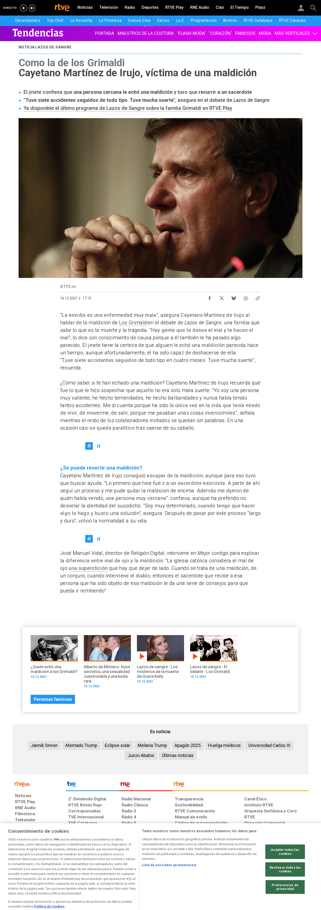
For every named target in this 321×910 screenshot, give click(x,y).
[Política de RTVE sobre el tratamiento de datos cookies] (106, 871)
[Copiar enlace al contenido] (258, 297)
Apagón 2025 (188, 745)
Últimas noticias (178, 755)
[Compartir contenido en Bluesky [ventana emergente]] (234, 297)
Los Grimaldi (133, 323)
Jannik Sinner (44, 745)
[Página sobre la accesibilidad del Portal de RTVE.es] (190, 871)
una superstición (88, 568)
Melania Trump (152, 745)
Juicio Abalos (141, 755)
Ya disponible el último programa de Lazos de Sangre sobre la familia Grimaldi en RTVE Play (128, 108)
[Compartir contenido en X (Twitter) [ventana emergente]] (222, 297)
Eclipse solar (117, 745)
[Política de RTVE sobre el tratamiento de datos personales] (61, 871)
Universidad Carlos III (269, 745)
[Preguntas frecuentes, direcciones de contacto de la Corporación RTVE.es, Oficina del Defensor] (247, 871)
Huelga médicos (224, 745)
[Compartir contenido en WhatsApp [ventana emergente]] (246, 297)
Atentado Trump (81, 745)
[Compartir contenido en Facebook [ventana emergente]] (210, 297)
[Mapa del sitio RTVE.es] (220, 871)
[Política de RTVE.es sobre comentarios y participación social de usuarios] (286, 871)
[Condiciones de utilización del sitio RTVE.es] (23, 871)
